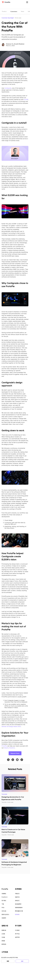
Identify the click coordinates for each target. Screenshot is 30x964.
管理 (8, 961)
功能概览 (4, 893)
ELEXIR (26, 99)
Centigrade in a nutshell (14, 122)
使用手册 (17, 937)
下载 (3, 904)
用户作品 (17, 933)
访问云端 (4, 911)
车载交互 (17, 893)
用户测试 (4, 900)
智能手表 (17, 897)
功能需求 (4, 918)
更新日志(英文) (5, 914)
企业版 (3, 933)
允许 (22, 961)
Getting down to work (13, 430)
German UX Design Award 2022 (11, 726)
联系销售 (17, 914)
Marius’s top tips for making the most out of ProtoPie (14, 626)
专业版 (3, 937)
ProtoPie (4, 746)
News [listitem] (22, 11)
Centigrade (7, 88)
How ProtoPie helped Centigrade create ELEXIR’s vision (12, 556)
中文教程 (17, 930)
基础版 (3, 940)
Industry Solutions (9, 748)
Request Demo (15, 753)
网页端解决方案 (19, 911)
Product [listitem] (4, 11)
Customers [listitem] (13, 11)
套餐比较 (4, 930)
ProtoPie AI (4, 897)
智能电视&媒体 (18, 907)
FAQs (3, 907)
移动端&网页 (18, 904)
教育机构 (4, 944)
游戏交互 (17, 900)
